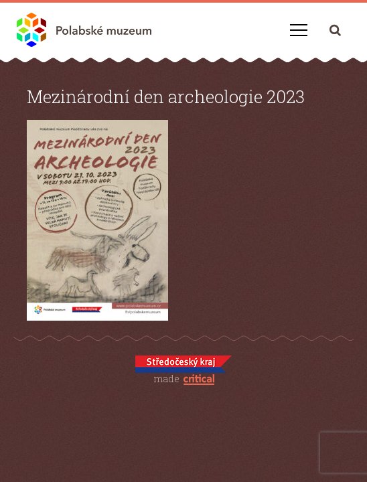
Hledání (335, 30)
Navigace (298, 30)
